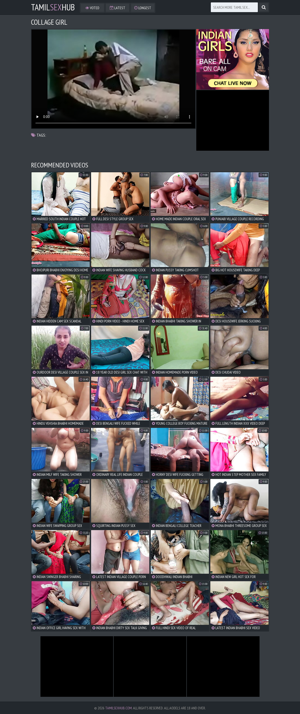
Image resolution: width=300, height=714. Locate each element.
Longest (142, 7)
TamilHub (53, 7)
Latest (117, 7)
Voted (92, 7)
